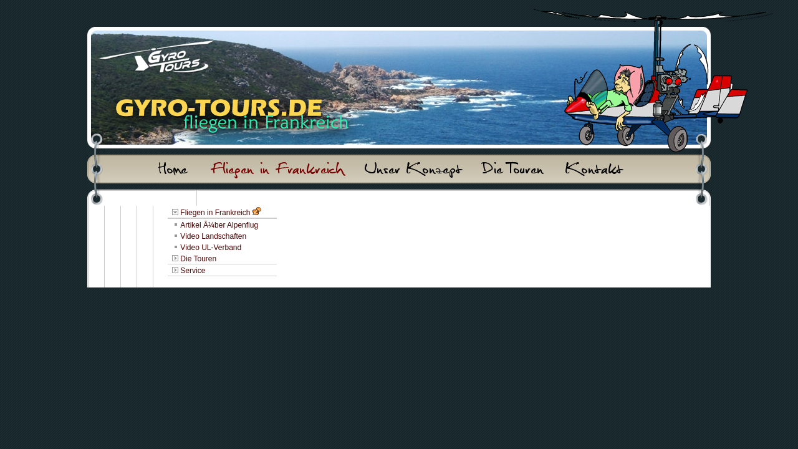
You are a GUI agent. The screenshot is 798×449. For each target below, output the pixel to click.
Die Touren (198, 258)
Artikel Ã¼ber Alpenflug (219, 225)
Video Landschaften (213, 236)
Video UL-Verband (210, 247)
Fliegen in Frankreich (215, 212)
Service (192, 270)
